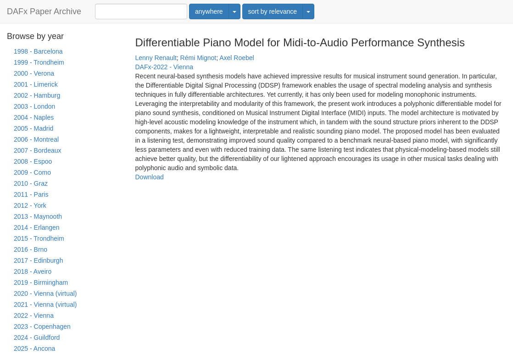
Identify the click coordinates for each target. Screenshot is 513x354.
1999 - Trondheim (39, 62)
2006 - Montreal (36, 139)
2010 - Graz (31, 183)
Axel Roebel (236, 57)
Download (149, 177)
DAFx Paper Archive (44, 11)
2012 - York (30, 205)
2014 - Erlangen (37, 227)
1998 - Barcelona (38, 51)
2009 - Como (32, 172)
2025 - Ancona (34, 348)
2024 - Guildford (37, 337)
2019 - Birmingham (41, 282)
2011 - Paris (31, 194)
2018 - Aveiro (32, 271)
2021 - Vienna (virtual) (45, 304)
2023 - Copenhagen (42, 326)
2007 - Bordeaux (37, 150)
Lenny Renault (156, 57)
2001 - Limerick (36, 84)
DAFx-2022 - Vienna (164, 67)
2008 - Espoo (33, 161)
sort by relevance (272, 11)
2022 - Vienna (34, 315)
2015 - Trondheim (39, 238)
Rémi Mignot (198, 57)
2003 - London (34, 106)
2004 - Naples (34, 117)
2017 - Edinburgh (38, 260)
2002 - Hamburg (37, 95)
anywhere (209, 11)
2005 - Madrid (33, 128)
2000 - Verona (34, 73)
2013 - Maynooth (38, 216)
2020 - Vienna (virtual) (45, 293)
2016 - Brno (30, 249)
